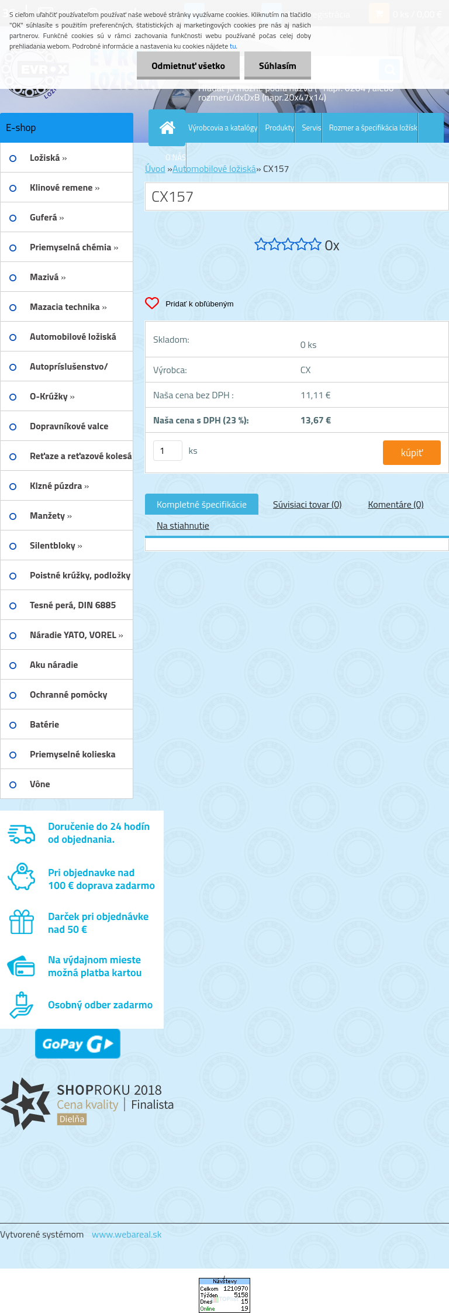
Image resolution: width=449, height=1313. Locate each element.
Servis (311, 127)
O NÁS (175, 157)
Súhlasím (277, 65)
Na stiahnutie (183, 525)
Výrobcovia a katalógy (223, 127)
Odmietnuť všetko (188, 65)
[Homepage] (169, 127)
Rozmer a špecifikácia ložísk (373, 127)
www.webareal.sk (127, 1234)
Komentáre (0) (395, 504)
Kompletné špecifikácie (202, 504)
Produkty (280, 127)
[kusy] (167, 450)
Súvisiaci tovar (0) (307, 504)
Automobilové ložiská (214, 168)
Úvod (155, 168)
